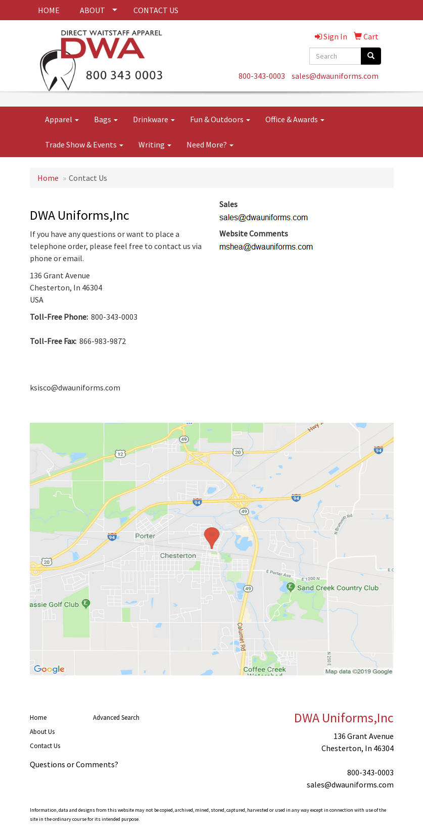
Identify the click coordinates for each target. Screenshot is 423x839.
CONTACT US (155, 10)
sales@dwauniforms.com (335, 76)
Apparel (62, 119)
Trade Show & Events (84, 144)
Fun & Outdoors (220, 119)
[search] (371, 56)
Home (48, 178)
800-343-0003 (262, 76)
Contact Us (45, 746)
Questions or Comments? (74, 764)
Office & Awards (294, 119)
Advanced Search (116, 717)
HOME (49, 10)
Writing (154, 144)
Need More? (209, 144)
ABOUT (92, 10)
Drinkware (154, 119)
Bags (106, 119)
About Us (42, 731)
